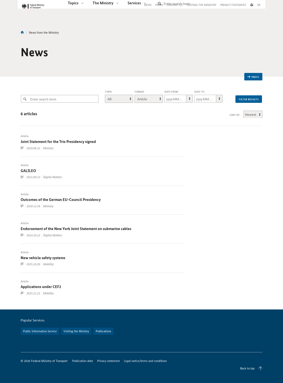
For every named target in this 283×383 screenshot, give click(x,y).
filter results (249, 99)
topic (114, 91)
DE (259, 9)
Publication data (82, 361)
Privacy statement (108, 361)
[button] (189, 98)
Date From (171, 91)
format (139, 91)
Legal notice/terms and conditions (145, 361)
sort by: (235, 115)
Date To (199, 91)
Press (253, 77)
